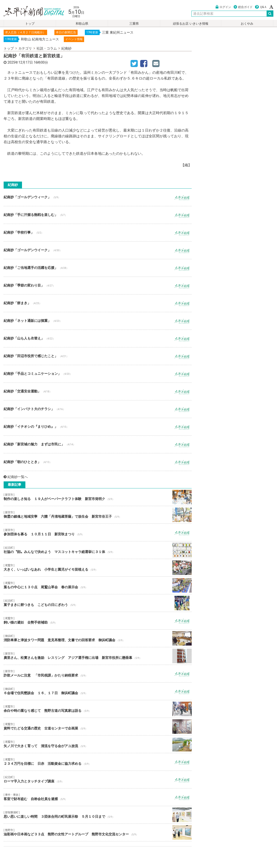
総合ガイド (243, 7)
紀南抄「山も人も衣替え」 (98, 338)
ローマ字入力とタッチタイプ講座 (98, 779)
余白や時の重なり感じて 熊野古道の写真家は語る (98, 709)
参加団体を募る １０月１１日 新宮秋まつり (98, 532)
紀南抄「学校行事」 (98, 232)
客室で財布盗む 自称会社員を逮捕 (98, 797)
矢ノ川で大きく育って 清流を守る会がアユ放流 (98, 744)
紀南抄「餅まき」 (98, 303)
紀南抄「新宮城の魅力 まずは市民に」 (98, 444)
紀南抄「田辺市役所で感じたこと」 (98, 356)
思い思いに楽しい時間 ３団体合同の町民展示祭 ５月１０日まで (98, 815)
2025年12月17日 (20, 62)
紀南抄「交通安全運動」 (98, 391)
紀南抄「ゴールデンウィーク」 (98, 197)
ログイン (223, 7)
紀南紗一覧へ (16, 477)
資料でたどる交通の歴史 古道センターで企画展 (98, 726)
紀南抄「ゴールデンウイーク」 (98, 250)
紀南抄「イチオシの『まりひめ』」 (98, 426)
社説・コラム (46, 48)
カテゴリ (25, 48)
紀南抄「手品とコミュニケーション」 (98, 374)
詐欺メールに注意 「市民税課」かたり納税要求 (98, 673)
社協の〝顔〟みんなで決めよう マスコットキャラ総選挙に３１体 (98, 550)
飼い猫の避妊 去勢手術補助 (98, 620)
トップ (30, 23)
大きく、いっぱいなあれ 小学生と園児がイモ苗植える (98, 567)
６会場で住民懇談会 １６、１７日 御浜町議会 (98, 691)
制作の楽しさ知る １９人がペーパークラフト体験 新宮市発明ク (98, 497)
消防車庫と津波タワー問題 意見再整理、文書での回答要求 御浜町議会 (98, 638)
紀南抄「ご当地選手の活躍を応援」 (98, 268)
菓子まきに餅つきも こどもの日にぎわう (98, 603)
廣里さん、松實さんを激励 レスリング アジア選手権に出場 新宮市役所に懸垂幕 (98, 656)
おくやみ (247, 23)
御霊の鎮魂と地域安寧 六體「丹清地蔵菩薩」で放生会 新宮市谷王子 (98, 514)
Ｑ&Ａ (261, 7)
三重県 (134, 23)
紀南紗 (66, 48)
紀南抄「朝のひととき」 (98, 462)
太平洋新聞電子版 (30, 11)
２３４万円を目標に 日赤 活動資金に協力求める (98, 762)
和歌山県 (82, 23)
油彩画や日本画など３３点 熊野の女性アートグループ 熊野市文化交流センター (98, 832)
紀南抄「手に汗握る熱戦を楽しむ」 (98, 215)
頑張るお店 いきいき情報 (190, 23)
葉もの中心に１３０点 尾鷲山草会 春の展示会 (98, 585)
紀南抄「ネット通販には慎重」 (98, 321)
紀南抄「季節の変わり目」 (98, 285)
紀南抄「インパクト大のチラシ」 (98, 409)
